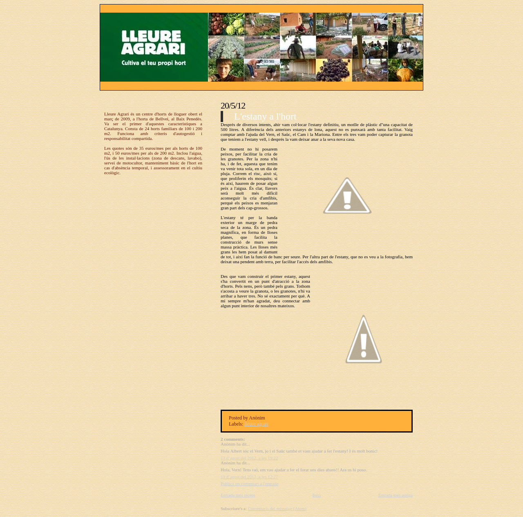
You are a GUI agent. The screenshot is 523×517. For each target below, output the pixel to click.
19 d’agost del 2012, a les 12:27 (249, 476)
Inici (317, 495)
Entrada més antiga (395, 495)
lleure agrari (256, 424)
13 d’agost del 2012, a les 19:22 (249, 457)
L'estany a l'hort (265, 116)
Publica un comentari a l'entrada (249, 483)
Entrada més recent (238, 495)
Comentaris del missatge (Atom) (277, 508)
